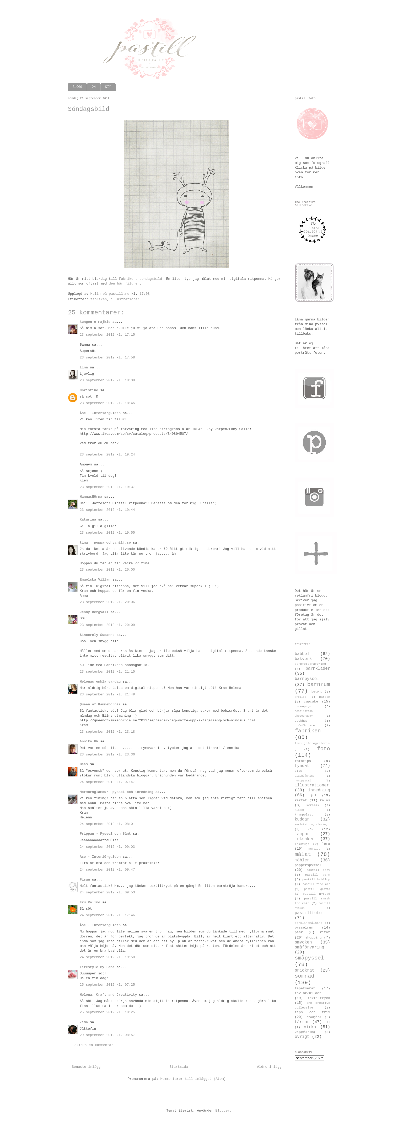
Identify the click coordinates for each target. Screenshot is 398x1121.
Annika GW (89, 741)
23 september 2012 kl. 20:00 (107, 570)
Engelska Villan (95, 580)
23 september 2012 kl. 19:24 (107, 455)
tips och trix (312, 1012)
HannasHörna (91, 497)
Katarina (88, 520)
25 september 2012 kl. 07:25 (107, 985)
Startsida (179, 1067)
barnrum (318, 685)
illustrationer (125, 299)
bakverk (303, 659)
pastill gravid (317, 889)
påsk (299, 932)
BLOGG (77, 87)
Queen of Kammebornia (100, 704)
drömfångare (305, 725)
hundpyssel (303, 780)
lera (326, 844)
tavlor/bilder (308, 993)
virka (310, 1027)
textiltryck (319, 998)
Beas (84, 764)
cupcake (311, 702)
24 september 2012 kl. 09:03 (107, 847)
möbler (302, 860)
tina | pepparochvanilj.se (105, 543)
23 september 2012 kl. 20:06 (107, 602)
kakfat (301, 800)
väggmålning (305, 1032)
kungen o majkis (95, 322)
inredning (319, 790)
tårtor (302, 1022)
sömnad (304, 976)
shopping (313, 938)
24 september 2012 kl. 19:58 (107, 957)
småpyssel (309, 958)
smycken (303, 942)
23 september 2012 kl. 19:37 (107, 487)
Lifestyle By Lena (97, 967)
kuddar (302, 819)
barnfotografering (310, 664)
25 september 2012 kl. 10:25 (107, 1012)
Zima (84, 1022)
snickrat (304, 970)
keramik (312, 805)
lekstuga (302, 844)
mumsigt (314, 848)
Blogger (222, 1111)
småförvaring (309, 947)
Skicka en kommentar (93, 1045)
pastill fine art (316, 884)
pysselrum (304, 928)
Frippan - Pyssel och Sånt (105, 834)
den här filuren (124, 284)
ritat (325, 932)
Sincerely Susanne (97, 635)
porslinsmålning (308, 923)
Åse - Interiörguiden (100, 413)
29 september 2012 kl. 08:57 (107, 1035)
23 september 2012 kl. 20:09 (107, 625)
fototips (303, 761)
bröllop (300, 697)
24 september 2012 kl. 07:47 (107, 782)
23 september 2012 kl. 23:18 (107, 732)
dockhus (301, 721)
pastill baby (318, 870)
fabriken (98, 299)
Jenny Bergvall (94, 612)
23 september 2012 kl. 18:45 (107, 403)
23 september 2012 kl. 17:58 (107, 358)
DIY (108, 87)
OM (93, 87)
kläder (299, 810)
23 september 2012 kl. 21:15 (107, 672)
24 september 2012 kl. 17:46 (107, 915)
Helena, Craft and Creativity (108, 995)
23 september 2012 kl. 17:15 (107, 335)
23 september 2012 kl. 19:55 (107, 533)
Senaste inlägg (86, 1067)
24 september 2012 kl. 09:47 (107, 870)
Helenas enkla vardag (100, 682)
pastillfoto (308, 913)
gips (298, 771)
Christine (89, 390)
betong (316, 692)
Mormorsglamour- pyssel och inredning (116, 792)
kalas (325, 800)
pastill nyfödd (316, 894)
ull (327, 1022)
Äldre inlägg (269, 1067)
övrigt (302, 1036)
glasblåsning (304, 775)
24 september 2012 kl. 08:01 (107, 824)
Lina (84, 367)
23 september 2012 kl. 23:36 (107, 755)
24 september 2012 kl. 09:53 (107, 892)
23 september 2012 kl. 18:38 (107, 380)
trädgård (313, 1017)
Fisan (85, 880)
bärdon (324, 697)
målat (303, 854)
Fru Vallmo (90, 902)
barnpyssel (307, 679)
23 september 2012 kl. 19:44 (107, 510)
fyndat (302, 766)
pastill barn (317, 875)
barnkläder (317, 668)
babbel (302, 654)
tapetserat (305, 988)
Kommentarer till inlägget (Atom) (193, 1079)
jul (313, 795)
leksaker (304, 839)
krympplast (304, 815)
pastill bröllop (316, 879)
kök (311, 829)
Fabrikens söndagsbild (140, 279)
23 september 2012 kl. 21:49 (107, 694)
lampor (302, 834)
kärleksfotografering (311, 824)
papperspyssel (308, 865)
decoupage (303, 706)
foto (323, 749)
